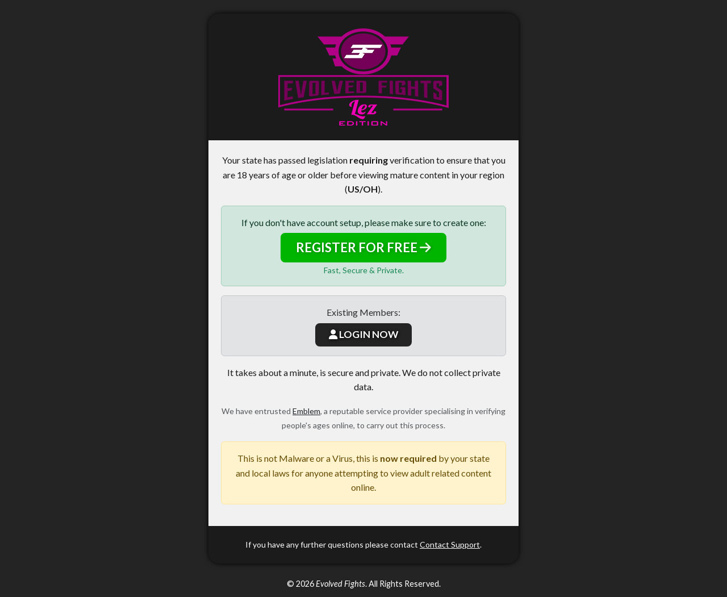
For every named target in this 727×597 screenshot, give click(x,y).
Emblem (306, 411)
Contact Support (450, 544)
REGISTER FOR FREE (363, 247)
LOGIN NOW (363, 334)
